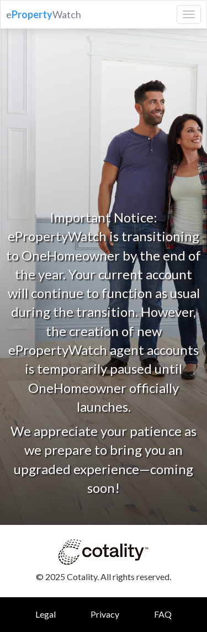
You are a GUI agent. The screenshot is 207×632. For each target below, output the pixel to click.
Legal (45, 614)
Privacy (105, 614)
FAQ (163, 614)
